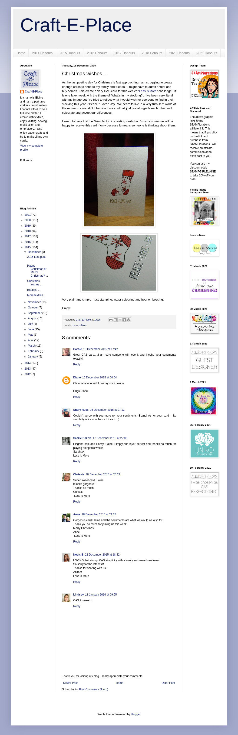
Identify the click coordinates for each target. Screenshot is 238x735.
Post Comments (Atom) (93, 689)
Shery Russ (81, 409)
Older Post (168, 683)
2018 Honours (152, 53)
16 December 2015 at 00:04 (99, 377)
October (33, 307)
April (31, 340)
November (35, 302)
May (31, 334)
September (35, 313)
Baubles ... (33, 289)
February (34, 351)
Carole (77, 349)
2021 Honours (207, 53)
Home (21, 53)
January (33, 356)
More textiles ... (36, 295)
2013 (28, 368)
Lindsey (78, 594)
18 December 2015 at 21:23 (99, 514)
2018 (28, 231)
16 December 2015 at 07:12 (107, 409)
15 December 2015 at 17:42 (100, 349)
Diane (77, 377)
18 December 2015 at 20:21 (103, 474)
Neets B (78, 554)
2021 (28, 214)
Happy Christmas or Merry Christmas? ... (37, 270)
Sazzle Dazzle (82, 438)
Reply (76, 364)
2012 (28, 374)
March (32, 345)
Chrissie (78, 474)
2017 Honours (124, 53)
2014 (28, 363)
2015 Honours (70, 53)
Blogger (135, 714)
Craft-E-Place (76, 25)
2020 (28, 220)
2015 (28, 247)
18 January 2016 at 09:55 (101, 594)
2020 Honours (179, 53)
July (31, 323)
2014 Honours (42, 53)
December (35, 252)
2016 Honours (97, 53)
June (31, 329)
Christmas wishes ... (34, 282)
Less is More (148, 91)
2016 (28, 242)
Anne (76, 514)
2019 (28, 225)
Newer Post (70, 683)
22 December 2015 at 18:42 (102, 554)
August (32, 318)
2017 (28, 236)
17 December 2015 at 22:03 (110, 438)
